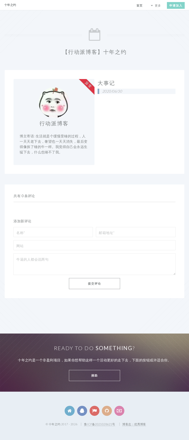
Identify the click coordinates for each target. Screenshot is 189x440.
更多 (158, 5)
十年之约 (10, 5)
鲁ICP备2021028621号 (99, 424)
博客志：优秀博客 (134, 424)
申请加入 (175, 5)
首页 (139, 5)
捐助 (94, 375)
